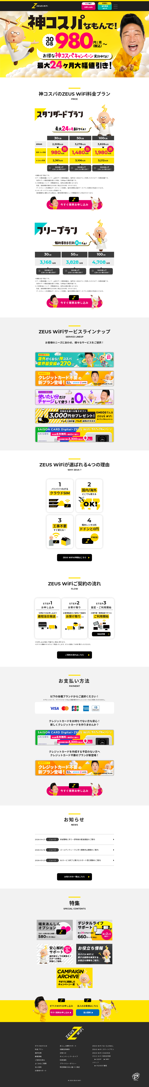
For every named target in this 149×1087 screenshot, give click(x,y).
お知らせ (63, 1053)
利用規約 (63, 1060)
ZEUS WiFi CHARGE (101, 1053)
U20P (99, 1059)
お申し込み (88, 5)
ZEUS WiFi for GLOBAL (102, 1046)
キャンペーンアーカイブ (69, 1056)
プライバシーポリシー (68, 1063)
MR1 (107, 1059)
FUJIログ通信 (102, 1066)
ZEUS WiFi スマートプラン (103, 1049)
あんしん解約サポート (68, 1046)
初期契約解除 (65, 1049)
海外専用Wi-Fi (104, 6)
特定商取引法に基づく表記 (70, 1067)
